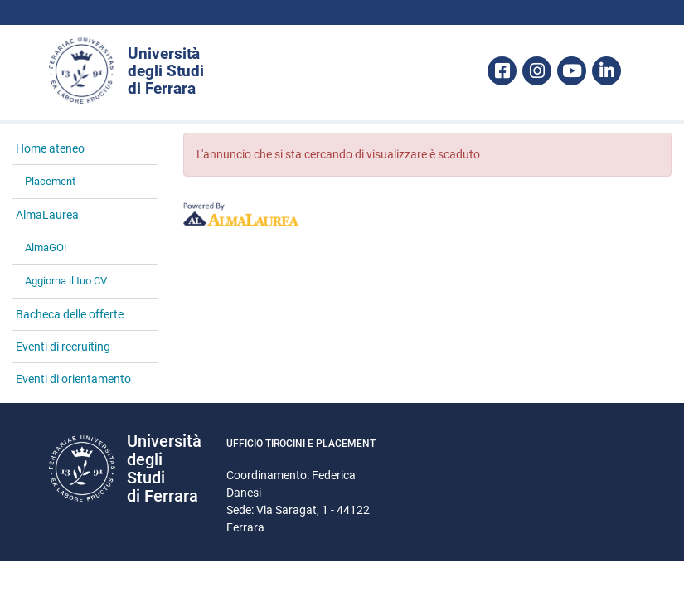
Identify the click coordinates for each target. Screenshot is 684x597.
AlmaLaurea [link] (47, 214)
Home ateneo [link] (50, 148)
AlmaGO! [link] (45, 247)
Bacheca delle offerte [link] (70, 314)
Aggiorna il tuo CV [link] (66, 280)
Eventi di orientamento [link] (73, 379)
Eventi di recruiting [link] (63, 346)
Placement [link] (50, 181)
